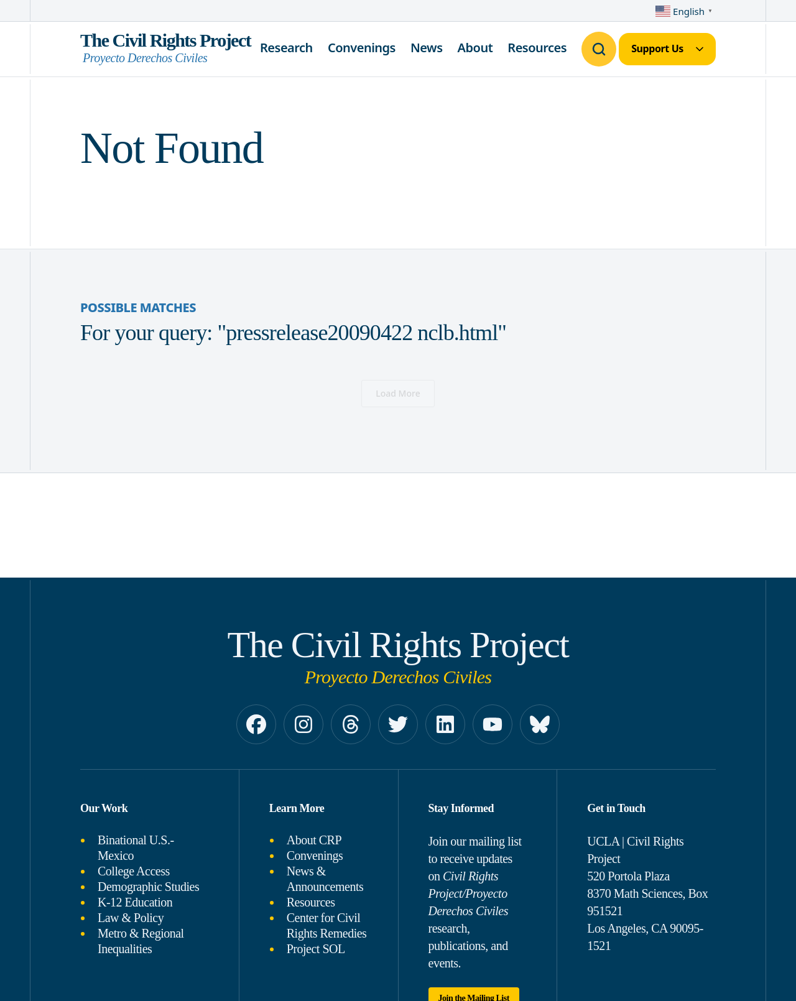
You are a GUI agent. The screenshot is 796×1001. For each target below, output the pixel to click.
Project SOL (316, 949)
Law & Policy (131, 918)
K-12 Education (135, 902)
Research (286, 47)
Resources (537, 47)
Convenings (362, 47)
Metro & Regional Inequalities (141, 941)
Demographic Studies (148, 886)
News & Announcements (325, 878)
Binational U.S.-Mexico (136, 847)
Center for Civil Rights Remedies (327, 925)
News (426, 47)
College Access (134, 871)
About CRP (314, 840)
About (475, 47)
